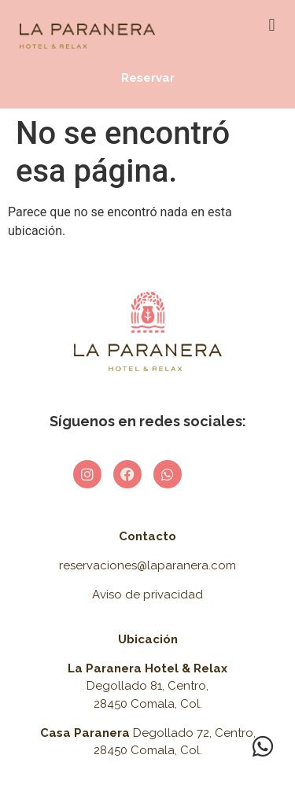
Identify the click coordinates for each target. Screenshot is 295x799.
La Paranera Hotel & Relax (147, 668)
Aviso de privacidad (147, 594)
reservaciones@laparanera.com (147, 565)
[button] (271, 25)
